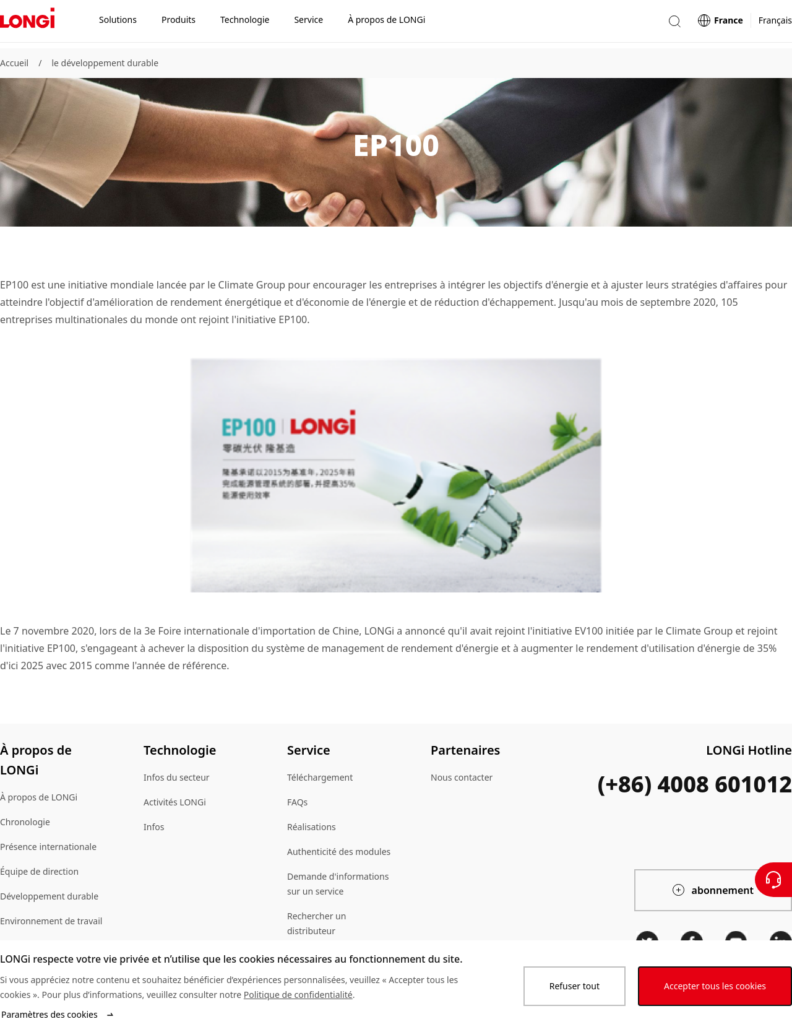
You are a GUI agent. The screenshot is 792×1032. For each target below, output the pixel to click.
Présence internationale (48, 846)
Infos (154, 827)
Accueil (14, 63)
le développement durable (104, 63)
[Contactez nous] (773, 879)
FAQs (297, 802)
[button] (674, 24)
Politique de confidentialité (298, 994)
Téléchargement (320, 777)
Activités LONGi (175, 802)
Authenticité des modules (338, 851)
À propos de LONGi (38, 797)
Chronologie (25, 822)
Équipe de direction (39, 871)
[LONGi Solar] (27, 24)
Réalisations (311, 827)
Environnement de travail (51, 921)
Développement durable (49, 896)
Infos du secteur (177, 777)
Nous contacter (462, 777)
